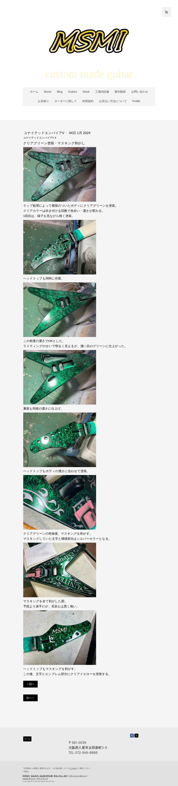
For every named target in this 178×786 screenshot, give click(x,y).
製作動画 (120, 91)
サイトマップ (42, 778)
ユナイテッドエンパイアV (44, 133)
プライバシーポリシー (78, 776)
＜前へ (30, 684)
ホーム (34, 91)
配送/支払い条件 (60, 776)
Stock (86, 91)
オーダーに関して (66, 101)
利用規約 (87, 101)
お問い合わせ (139, 91)
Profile (136, 101)
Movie (47, 91)
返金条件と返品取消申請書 (41, 776)
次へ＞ (30, 697)
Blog (59, 91)
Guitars (72, 91)
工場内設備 (102, 91)
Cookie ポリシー (28, 778)
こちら (73, 768)
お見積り (43, 101)
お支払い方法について (113, 101)
